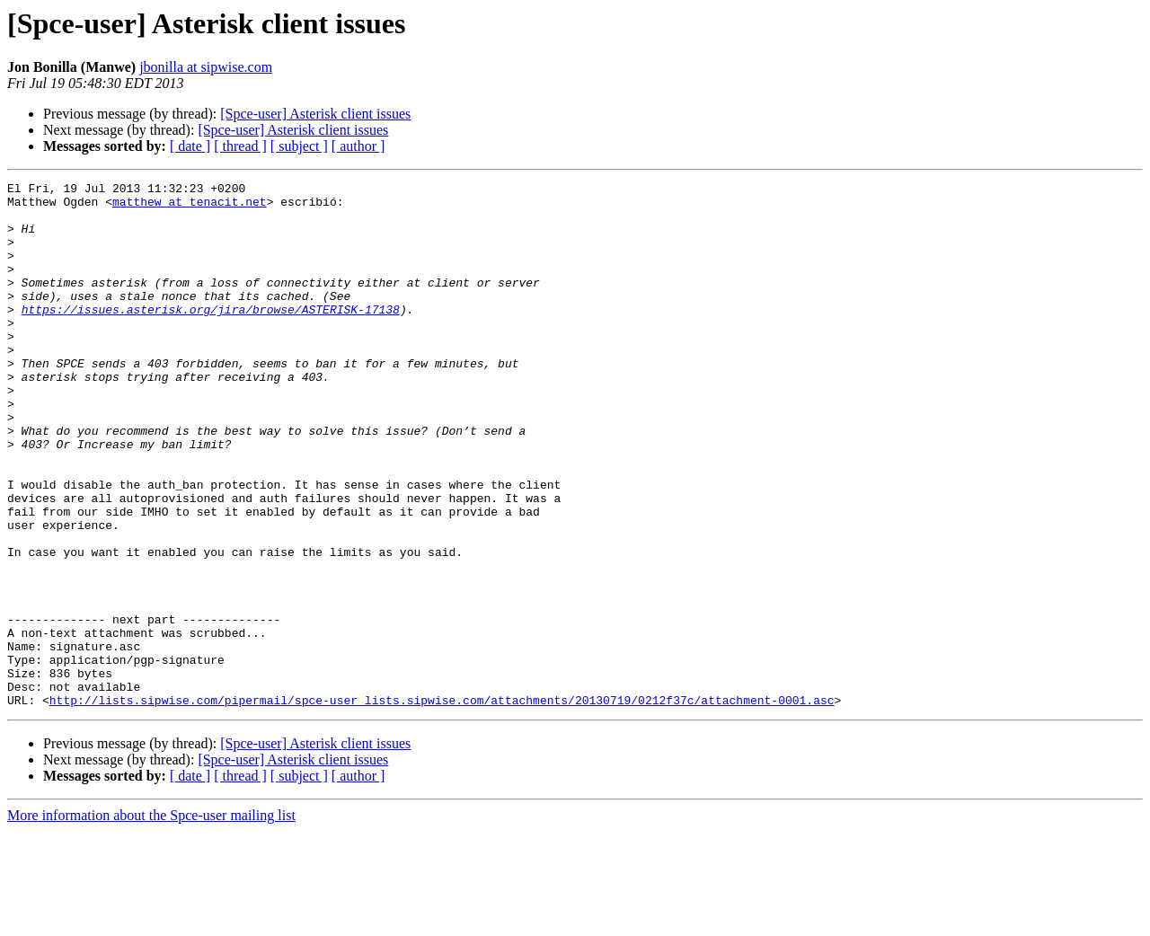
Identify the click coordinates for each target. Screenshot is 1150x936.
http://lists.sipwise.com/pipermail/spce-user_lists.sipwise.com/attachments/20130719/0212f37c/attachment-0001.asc (442, 805)
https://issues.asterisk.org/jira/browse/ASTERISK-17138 (211, 336)
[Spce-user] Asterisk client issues (315, 113)
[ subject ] (299, 146)
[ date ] (190, 146)
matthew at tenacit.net (189, 207)
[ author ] (358, 146)
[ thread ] (240, 146)
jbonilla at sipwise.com (205, 67)
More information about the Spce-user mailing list (151, 920)
